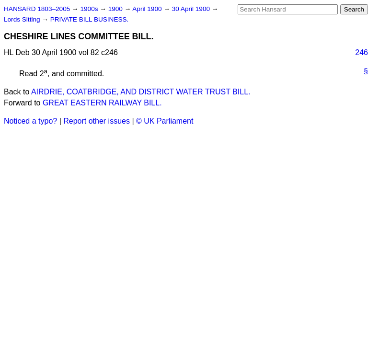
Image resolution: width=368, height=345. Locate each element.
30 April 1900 (192, 8)
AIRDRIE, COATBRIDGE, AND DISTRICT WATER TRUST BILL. (141, 92)
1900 (116, 8)
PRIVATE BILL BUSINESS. (89, 19)
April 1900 (147, 8)
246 (361, 52)
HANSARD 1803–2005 (37, 8)
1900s (90, 8)
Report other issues (96, 121)
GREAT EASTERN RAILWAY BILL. (102, 103)
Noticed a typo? (30, 121)
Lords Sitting (23, 19)
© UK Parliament (164, 121)
